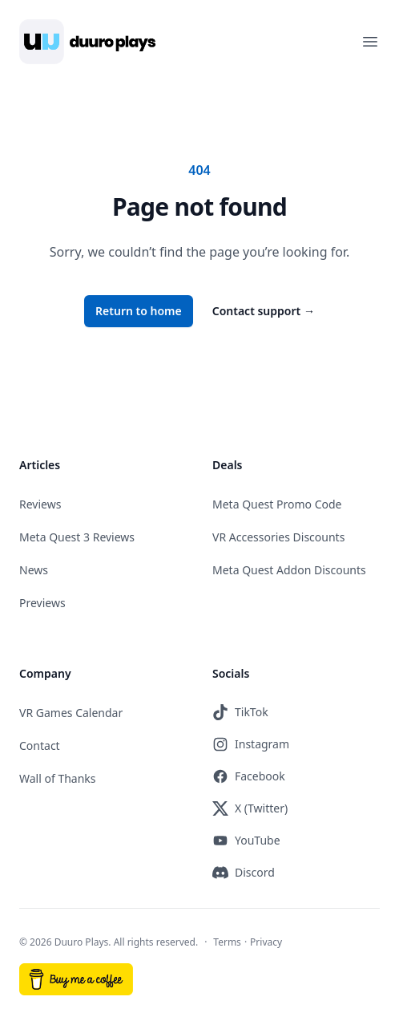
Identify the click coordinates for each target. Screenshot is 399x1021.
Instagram (250, 744)
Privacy (266, 942)
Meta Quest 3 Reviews (77, 537)
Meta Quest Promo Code (277, 504)
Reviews (40, 504)
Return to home (138, 310)
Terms (227, 942)
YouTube (246, 841)
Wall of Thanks (57, 778)
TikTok (240, 712)
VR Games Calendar (71, 712)
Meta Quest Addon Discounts (289, 569)
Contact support (263, 310)
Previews (42, 602)
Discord (243, 873)
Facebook (248, 776)
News (33, 569)
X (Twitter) (250, 808)
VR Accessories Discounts (278, 537)
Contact (39, 745)
